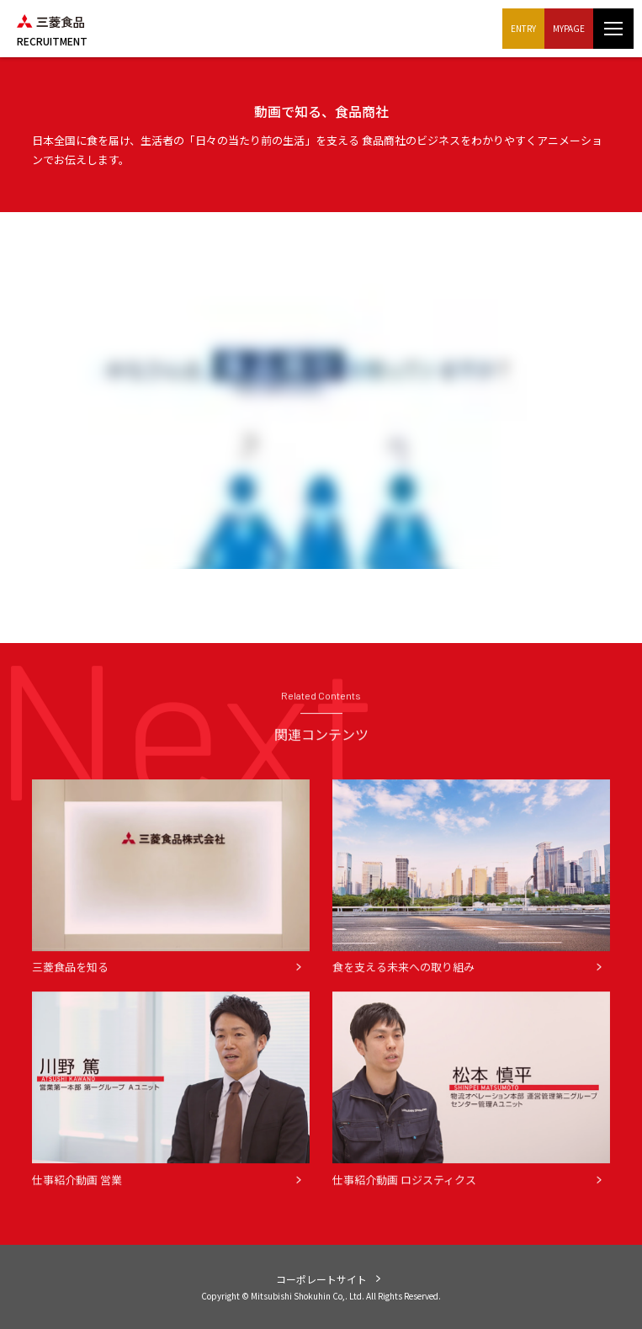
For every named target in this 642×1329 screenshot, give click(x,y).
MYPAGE (569, 28)
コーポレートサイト (321, 1279)
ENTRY (523, 28)
